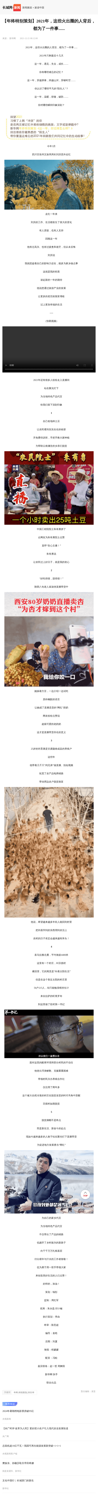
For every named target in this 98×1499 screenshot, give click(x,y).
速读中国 (39, 7)
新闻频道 (27, 7)
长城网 (7, 7)
